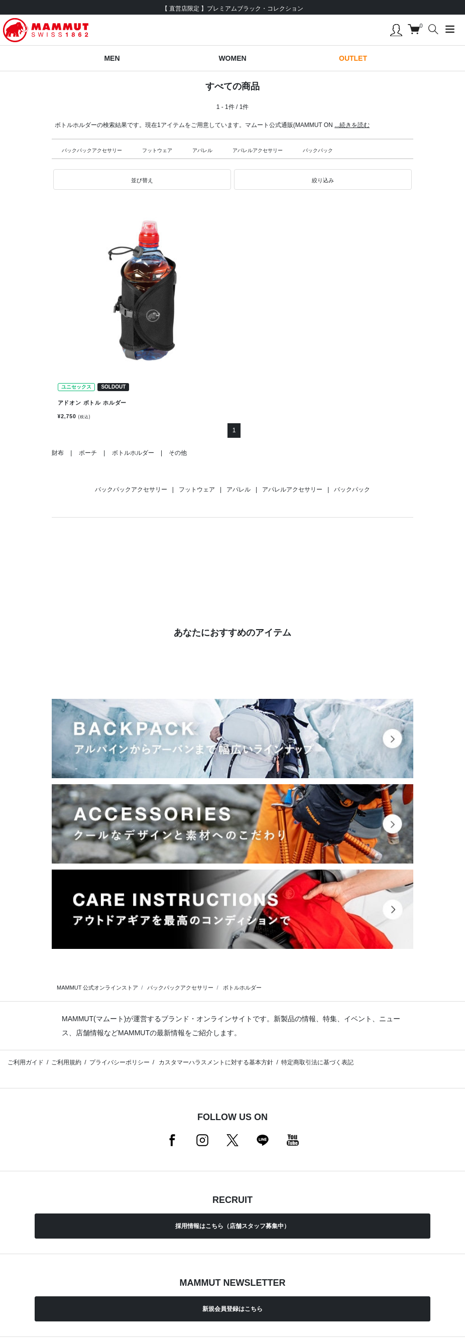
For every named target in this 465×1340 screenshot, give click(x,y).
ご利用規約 (66, 1062)
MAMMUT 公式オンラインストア (97, 988)
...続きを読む (352, 125)
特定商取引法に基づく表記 (317, 1062)
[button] (142, 179)
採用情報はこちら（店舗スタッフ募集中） (232, 1226)
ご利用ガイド (26, 1062)
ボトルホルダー (133, 452)
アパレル (202, 150)
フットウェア (157, 150)
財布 (58, 452)
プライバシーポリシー (119, 1062)
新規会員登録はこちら (232, 1308)
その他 (178, 452)
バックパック (318, 150)
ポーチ (88, 452)
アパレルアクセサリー (257, 150)
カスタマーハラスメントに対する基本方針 (215, 1062)
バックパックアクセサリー (92, 150)
